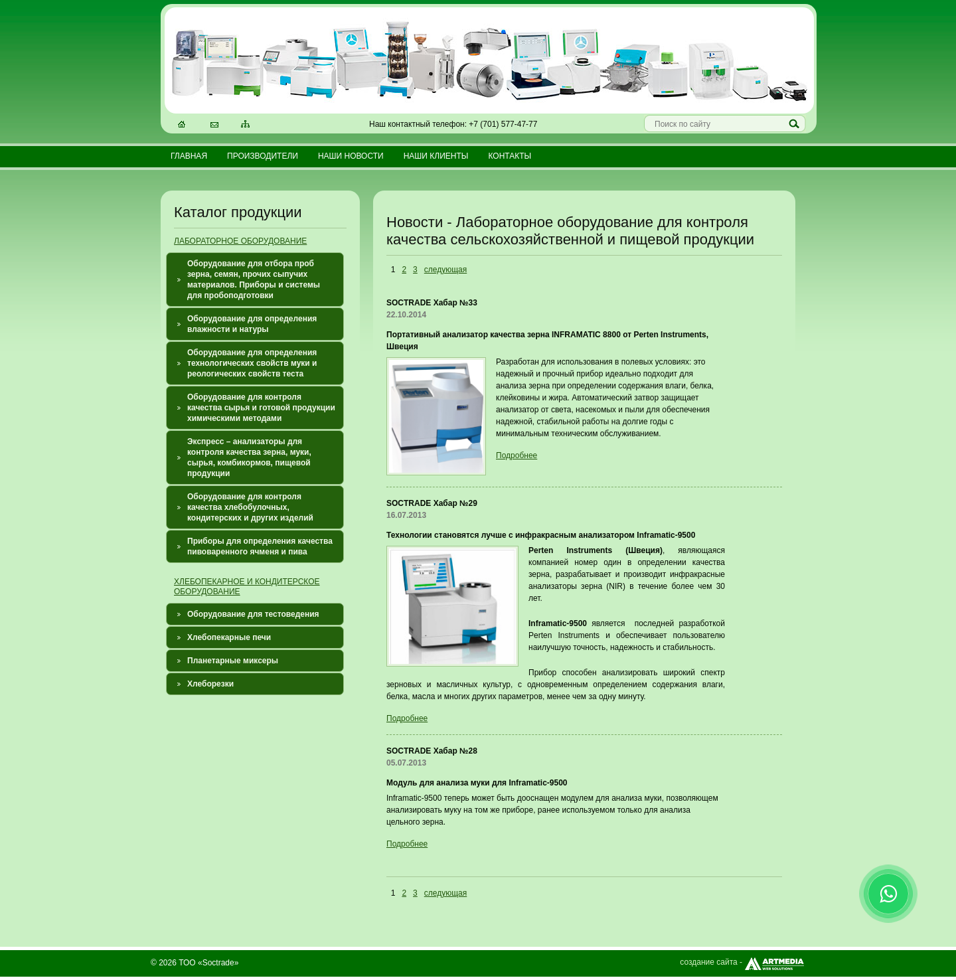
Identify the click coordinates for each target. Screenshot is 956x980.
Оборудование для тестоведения (253, 614)
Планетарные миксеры (232, 660)
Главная (189, 156)
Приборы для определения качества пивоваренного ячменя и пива (260, 546)
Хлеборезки (210, 684)
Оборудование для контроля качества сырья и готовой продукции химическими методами (261, 407)
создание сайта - (742, 962)
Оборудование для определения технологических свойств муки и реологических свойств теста (252, 363)
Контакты (509, 156)
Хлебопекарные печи (229, 637)
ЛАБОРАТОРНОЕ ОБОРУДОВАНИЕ (240, 241)
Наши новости (351, 156)
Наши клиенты (436, 156)
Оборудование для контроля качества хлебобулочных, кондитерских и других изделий (250, 507)
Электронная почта (215, 125)
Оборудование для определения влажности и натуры (252, 324)
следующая (445, 269)
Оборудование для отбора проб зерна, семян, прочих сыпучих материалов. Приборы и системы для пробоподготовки (253, 279)
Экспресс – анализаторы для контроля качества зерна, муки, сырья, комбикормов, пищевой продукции (249, 457)
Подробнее (516, 455)
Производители (262, 156)
